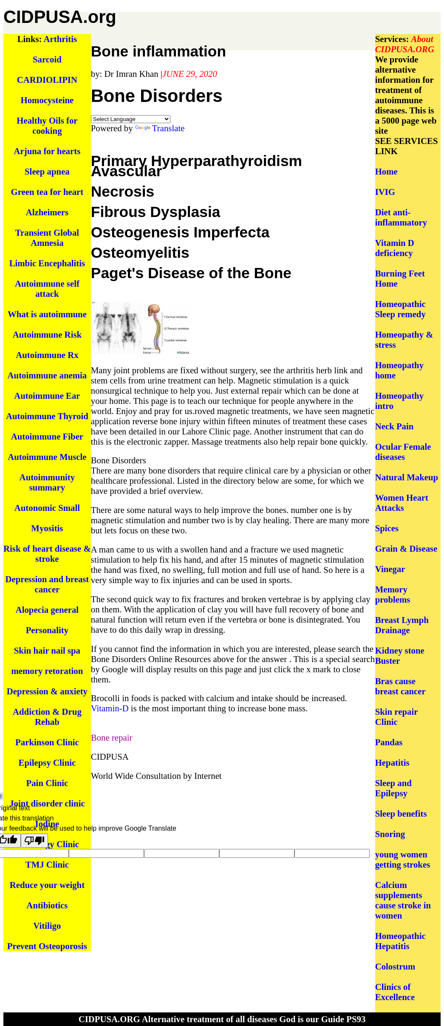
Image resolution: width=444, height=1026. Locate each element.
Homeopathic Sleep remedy (400, 309)
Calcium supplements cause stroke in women (403, 900)
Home (386, 171)
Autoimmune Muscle (47, 457)
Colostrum (395, 966)
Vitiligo (47, 925)
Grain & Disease (406, 548)
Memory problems (392, 594)
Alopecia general (47, 609)
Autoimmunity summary (47, 482)
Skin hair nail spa (47, 650)
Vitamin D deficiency (394, 248)
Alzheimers (47, 212)
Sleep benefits (401, 813)
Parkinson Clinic (47, 742)
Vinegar (390, 569)
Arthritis (60, 39)
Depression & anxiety (47, 691)
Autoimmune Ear (47, 395)
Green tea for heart (47, 192)
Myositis (47, 528)
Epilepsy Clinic (47, 762)
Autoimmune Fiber (47, 436)
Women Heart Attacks (401, 503)
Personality (47, 630)
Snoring (390, 834)
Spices (387, 528)
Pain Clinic (47, 783)
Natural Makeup (406, 477)
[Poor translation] (34, 841)
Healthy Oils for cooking (47, 125)
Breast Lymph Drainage (402, 625)
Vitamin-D (110, 708)
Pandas (389, 742)
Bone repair (112, 737)
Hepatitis (392, 762)
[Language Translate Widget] (130, 119)
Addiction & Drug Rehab (47, 717)
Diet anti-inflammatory (401, 217)
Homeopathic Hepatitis (400, 941)
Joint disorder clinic (47, 803)
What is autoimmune (47, 314)
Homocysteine (47, 100)
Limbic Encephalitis (47, 263)
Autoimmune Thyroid (47, 416)
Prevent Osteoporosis (47, 946)
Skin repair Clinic (396, 717)
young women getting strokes (402, 859)
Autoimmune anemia (47, 375)
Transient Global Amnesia (47, 238)
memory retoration (47, 671)
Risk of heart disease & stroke (47, 554)
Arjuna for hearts (47, 151)
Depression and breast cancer (47, 584)
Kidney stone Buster (399, 655)
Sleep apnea (47, 171)
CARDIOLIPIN (47, 80)
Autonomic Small (47, 508)
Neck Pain (394, 426)
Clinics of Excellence (395, 992)
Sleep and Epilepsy (393, 788)
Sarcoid (47, 59)
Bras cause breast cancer (400, 686)
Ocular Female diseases (403, 452)
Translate (160, 128)
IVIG (385, 192)
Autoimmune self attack (47, 289)
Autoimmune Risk (47, 334)
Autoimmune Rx (47, 355)
